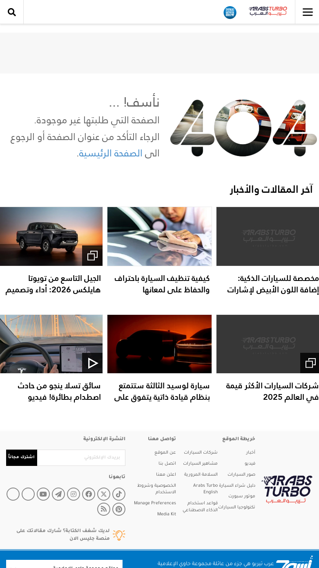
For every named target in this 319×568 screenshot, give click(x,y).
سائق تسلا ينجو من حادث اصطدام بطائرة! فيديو (59, 391)
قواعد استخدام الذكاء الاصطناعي (200, 507)
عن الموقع (165, 452)
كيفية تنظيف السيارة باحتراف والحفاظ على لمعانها (162, 283)
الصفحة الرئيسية (111, 153)
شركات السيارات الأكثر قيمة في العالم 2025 (272, 391)
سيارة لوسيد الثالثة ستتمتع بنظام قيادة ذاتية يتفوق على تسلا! (162, 397)
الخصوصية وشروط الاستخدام (156, 489)
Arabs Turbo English (205, 489)
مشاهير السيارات (200, 463)
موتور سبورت (241, 496)
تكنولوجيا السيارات (236, 507)
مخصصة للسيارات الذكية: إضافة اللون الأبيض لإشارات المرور (273, 289)
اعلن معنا (166, 474)
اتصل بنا (167, 463)
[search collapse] (12, 12)
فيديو (250, 463)
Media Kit (166, 514)
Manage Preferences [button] (155, 503)
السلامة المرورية (201, 474)
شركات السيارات (201, 452)
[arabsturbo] (284, 489)
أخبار (250, 452)
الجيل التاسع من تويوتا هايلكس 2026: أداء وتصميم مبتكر (53, 289)
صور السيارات (241, 474)
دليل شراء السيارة (237, 485)
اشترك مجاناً (21, 457)
